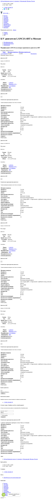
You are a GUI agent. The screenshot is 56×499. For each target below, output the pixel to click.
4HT (10, 87)
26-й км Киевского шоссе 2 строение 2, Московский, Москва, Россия (18, 1)
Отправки (6, 21)
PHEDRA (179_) (13, 84)
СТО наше (6, 23)
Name (4, 52)
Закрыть (3, 136)
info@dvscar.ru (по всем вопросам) (12, 477)
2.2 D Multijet (4, 53)
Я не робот (4, 415)
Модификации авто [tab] (8, 42)
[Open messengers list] (3, 495)
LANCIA (6, 33)
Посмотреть (34, 53)
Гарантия (6, 18)
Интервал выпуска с (13, 52)
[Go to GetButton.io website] (3, 497)
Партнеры (6, 19)
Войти (14, 30)
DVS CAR (4, 13)
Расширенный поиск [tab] (9, 43)
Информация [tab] (7, 45)
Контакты (6, 27)
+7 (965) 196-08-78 (8, 402)
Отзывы (5, 22)
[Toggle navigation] (9, 13)
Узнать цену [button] (4, 137)
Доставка (6, 17)
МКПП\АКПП (7, 25)
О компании (6, 26)
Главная (5, 32)
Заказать (3, 417)
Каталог (5, 15)
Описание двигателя (5, 90)
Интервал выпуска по (24, 52)
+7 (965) (8, 7)
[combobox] (7, 30)
